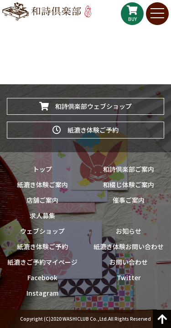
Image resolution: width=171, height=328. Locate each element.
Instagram (42, 292)
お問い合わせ (128, 261)
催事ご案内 (129, 200)
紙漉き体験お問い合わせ (128, 246)
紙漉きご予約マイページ (42, 261)
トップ (42, 169)
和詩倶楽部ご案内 (128, 169)
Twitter (129, 277)
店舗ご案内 (42, 200)
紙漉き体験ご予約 (85, 129)
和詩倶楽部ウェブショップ (85, 106)
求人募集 (42, 215)
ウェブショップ (42, 231)
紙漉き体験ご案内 (42, 184)
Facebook (42, 277)
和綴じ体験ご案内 (128, 184)
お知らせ (128, 231)
